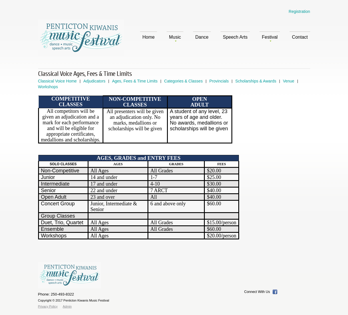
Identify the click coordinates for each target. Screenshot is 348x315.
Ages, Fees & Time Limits (135, 81)
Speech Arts (235, 37)
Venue (288, 81)
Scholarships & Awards (255, 81)
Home (148, 37)
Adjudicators (94, 81)
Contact (300, 37)
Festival (270, 38)
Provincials (219, 81)
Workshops (48, 86)
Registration (299, 11)
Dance (202, 37)
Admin (67, 306)
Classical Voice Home (57, 81)
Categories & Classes (183, 81)
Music (175, 38)
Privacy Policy (48, 306)
